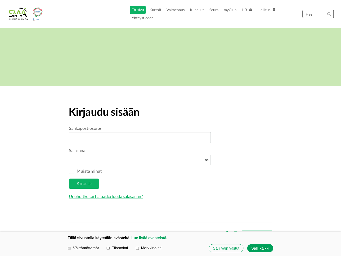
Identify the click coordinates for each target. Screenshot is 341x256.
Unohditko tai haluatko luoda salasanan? (157, 181)
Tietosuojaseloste (189, 218)
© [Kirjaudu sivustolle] (70, 218)
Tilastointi (117, 248)
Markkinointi (149, 248)
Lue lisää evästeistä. (149, 238)
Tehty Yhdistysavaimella (257, 218)
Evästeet (213, 218)
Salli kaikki (260, 248)
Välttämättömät (83, 248)
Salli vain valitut (226, 248)
